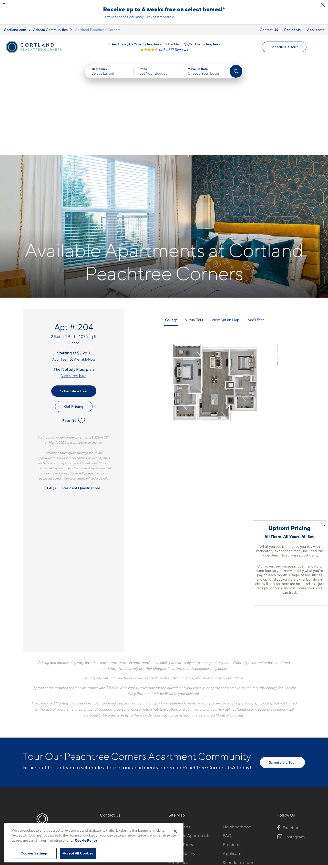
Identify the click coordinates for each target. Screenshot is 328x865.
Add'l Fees (63, 263)
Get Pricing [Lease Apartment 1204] (74, 310)
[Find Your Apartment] (236, 71)
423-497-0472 (114, 730)
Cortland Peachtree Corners (97, 29)
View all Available (73, 280)
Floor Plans (179, 730)
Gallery (171, 223)
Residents (292, 29)
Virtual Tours (181, 748)
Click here (152, 17)
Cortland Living (184, 775)
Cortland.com (15, 29)
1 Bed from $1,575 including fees (134, 44)
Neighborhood (237, 730)
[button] (4, 3)
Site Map (187, 823)
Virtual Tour (194, 223)
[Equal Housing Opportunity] (102, 758)
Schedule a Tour (284, 47)
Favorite (73, 324)
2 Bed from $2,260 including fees (192, 44)
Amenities (178, 766)
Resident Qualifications (81, 392)
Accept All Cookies (78, 853)
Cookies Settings (34, 853)
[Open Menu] (318, 47)
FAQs (51, 392)
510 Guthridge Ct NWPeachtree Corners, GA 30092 (129, 742)
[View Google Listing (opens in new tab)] (164, 49)
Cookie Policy (86, 840)
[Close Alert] (322, 5)
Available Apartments (189, 739)
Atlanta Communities (50, 29)
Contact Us (269, 29)
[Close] (175, 831)
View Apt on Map (225, 223)
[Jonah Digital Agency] (293, 820)
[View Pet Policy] (143, 758)
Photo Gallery (182, 757)
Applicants (315, 29)
